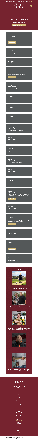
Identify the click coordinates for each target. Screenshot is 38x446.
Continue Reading (12, 42)
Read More (30, 1)
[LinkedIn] (19, 434)
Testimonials (19, 401)
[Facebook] (18, 434)
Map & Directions (19, 410)
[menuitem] (7, 444)
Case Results (19, 398)
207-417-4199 (19, 389)
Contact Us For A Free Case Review (19, 25)
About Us (19, 393)
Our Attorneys (19, 395)
